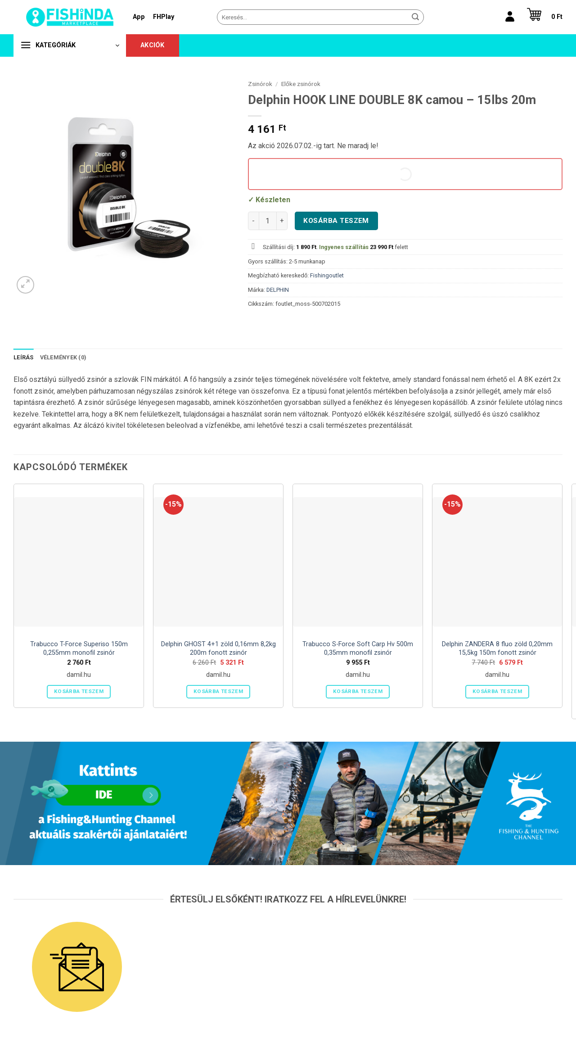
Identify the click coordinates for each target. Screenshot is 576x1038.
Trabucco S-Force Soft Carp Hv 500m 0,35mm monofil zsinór (357, 648)
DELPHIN (277, 289)
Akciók (152, 45)
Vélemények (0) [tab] (63, 357)
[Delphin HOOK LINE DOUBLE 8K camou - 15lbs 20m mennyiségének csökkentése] (253, 221)
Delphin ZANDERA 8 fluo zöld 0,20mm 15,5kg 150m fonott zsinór (497, 648)
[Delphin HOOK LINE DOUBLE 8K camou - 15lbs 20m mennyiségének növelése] (282, 221)
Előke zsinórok (300, 83)
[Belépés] (509, 17)
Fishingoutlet (327, 275)
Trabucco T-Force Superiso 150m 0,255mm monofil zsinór (79, 648)
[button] (542, 17)
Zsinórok (260, 83)
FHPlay (163, 17)
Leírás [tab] (24, 357)
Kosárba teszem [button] (79, 691)
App (139, 17)
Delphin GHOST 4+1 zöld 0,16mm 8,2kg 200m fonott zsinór (218, 648)
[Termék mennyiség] (268, 221)
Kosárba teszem (336, 221)
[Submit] (415, 17)
